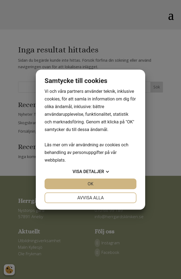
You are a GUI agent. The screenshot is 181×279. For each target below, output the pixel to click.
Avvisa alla (90, 197)
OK (90, 183)
